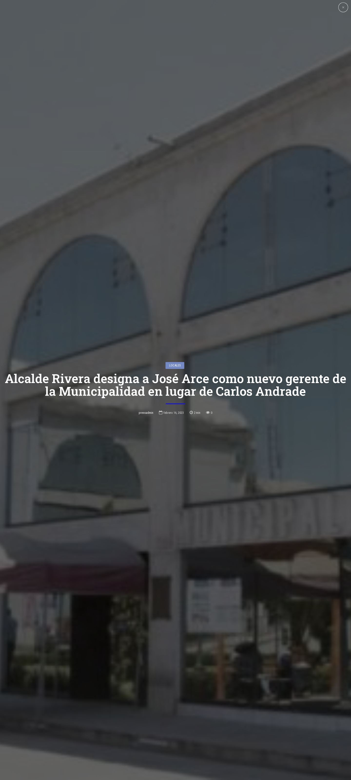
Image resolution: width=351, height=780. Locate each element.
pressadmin (146, 373)
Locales (175, 326)
